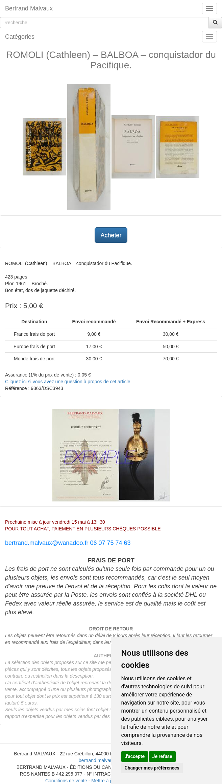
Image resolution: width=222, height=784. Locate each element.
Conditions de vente (66, 780)
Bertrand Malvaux (29, 8)
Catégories (19, 36)
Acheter (110, 235)
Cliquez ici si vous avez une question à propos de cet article (67, 381)
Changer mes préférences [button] (152, 768)
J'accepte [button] (135, 756)
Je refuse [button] (162, 756)
